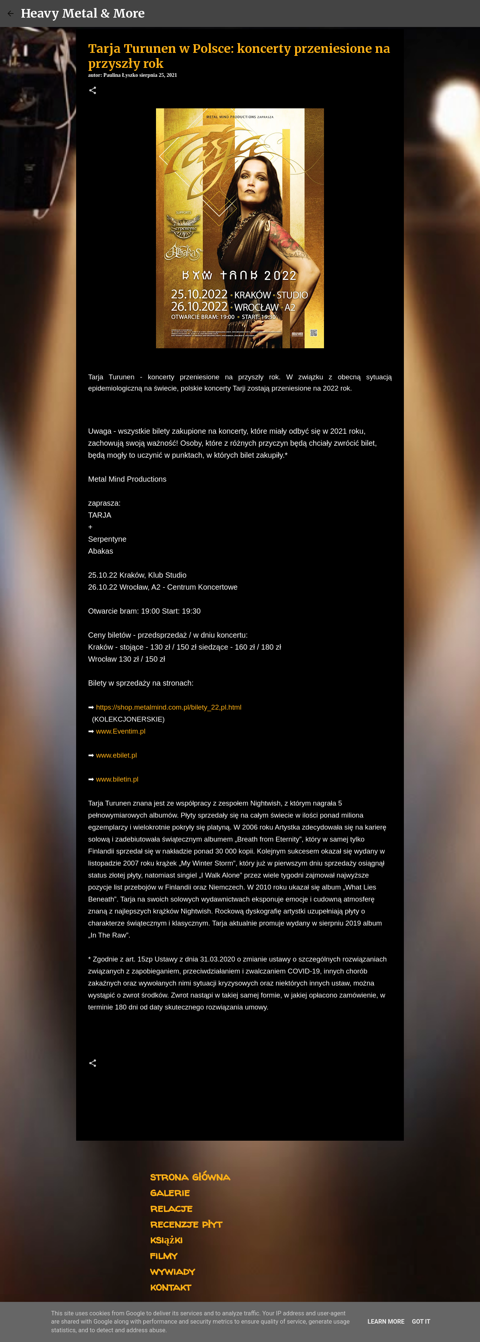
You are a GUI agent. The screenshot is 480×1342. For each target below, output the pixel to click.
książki (166, 1239)
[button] (92, 91)
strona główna (190, 1176)
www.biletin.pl (117, 779)
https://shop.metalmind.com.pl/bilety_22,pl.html (169, 707)
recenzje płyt (186, 1223)
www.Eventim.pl (121, 731)
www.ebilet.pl (116, 755)
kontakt (170, 1286)
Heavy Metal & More (83, 13)
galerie (170, 1192)
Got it (421, 1321)
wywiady (172, 1270)
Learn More (386, 1321)
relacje (171, 1207)
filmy (163, 1255)
